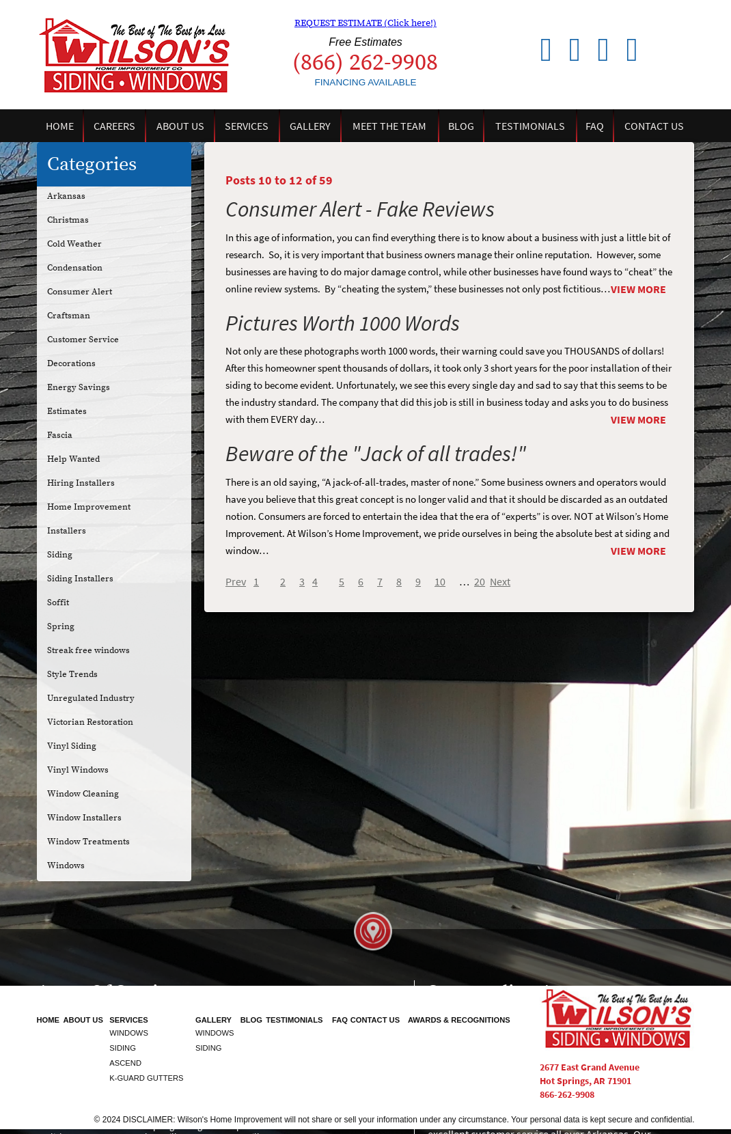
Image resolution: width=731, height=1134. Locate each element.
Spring (60, 626)
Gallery (310, 126)
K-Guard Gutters (146, 1078)
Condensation (74, 267)
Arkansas (66, 196)
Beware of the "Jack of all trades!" (375, 453)
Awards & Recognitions (459, 1020)
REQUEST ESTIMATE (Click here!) (365, 23)
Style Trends (72, 674)
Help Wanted (73, 459)
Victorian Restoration (90, 722)
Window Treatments (88, 841)
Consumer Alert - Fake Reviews (360, 208)
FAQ (594, 126)
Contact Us (654, 126)
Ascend (125, 1063)
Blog (461, 126)
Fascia (59, 435)
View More (638, 289)
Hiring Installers (81, 483)
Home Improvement (88, 506)
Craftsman (68, 315)
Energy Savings (78, 387)
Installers (66, 530)
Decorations (71, 363)
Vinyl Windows (78, 769)
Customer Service (83, 339)
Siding (59, 554)
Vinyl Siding (71, 746)
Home (60, 126)
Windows (66, 865)
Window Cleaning (83, 793)
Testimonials (530, 126)
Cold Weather (74, 243)
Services (246, 126)
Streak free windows (88, 650)
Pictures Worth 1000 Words (342, 322)
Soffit (58, 602)
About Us (180, 126)
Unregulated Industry (91, 698)
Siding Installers (80, 578)
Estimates (67, 411)
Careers (114, 126)
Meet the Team (389, 126)
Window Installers (84, 817)
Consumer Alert (79, 291)
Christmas (68, 220)
